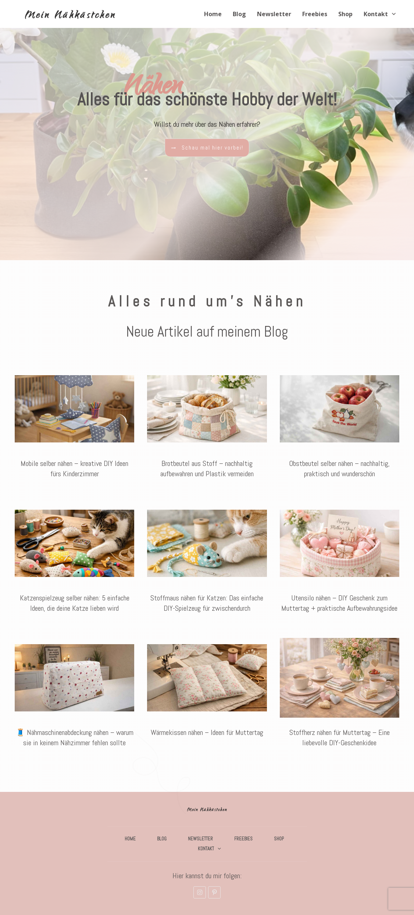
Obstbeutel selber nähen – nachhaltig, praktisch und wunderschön (339, 425)
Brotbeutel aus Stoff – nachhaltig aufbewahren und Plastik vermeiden (207, 425)
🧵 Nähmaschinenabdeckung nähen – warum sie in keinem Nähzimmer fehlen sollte (74, 694)
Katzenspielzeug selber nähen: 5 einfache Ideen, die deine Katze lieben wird (74, 560)
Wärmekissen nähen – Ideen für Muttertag (207, 694)
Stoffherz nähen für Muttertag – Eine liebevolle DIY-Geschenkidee (339, 694)
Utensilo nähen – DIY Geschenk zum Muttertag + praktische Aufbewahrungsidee (339, 560)
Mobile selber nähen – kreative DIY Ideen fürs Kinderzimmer (74, 425)
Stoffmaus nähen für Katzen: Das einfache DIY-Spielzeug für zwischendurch (207, 560)
